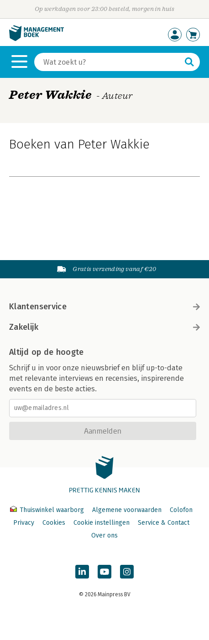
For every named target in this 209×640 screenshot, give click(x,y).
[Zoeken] (108, 62)
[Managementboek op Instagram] (127, 572)
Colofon (181, 510)
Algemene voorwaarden (127, 510)
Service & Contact (163, 523)
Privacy (23, 523)
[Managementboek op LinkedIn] (82, 572)
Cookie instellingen (101, 523)
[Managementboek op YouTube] (104, 572)
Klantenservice (104, 307)
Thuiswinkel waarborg (48, 510)
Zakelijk (104, 327)
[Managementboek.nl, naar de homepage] (36, 39)
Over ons (104, 535)
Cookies (53, 523)
